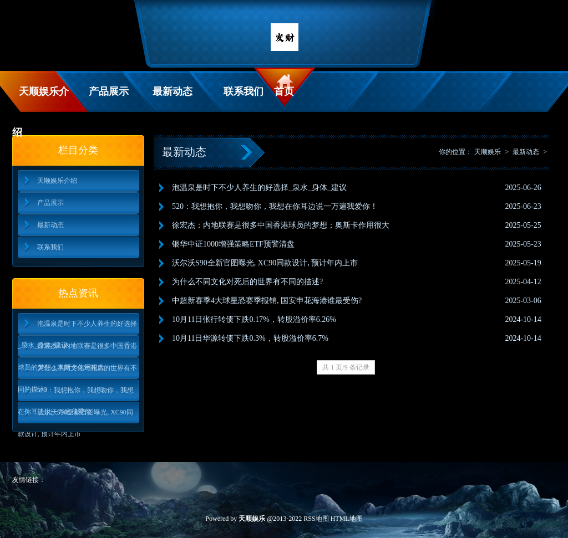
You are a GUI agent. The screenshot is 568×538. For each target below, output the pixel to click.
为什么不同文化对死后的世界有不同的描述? (77, 371)
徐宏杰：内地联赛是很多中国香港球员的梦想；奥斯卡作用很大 (77, 349)
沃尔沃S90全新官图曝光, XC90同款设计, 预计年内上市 (75, 415)
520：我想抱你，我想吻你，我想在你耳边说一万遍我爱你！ (76, 393)
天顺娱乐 (487, 152)
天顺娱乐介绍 (40, 99)
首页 (284, 91)
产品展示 (109, 91)
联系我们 (243, 91)
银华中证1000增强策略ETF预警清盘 (233, 244)
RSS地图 (315, 518)
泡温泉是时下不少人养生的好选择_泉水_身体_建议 (77, 327)
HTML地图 (347, 518)
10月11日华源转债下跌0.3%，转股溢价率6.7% (250, 338)
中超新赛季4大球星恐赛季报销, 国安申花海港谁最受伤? (267, 300)
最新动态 (172, 91)
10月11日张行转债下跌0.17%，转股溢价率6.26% (254, 319)
